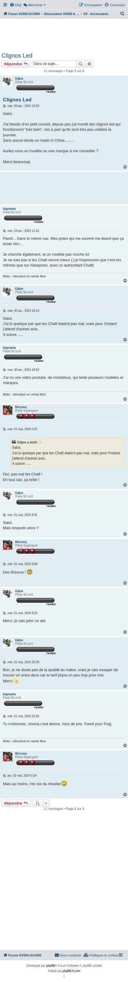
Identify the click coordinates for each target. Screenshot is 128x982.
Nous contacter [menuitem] (67, 955)
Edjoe (19, 78)
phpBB (50, 965)
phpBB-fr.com (72, 971)
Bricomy (21, 407)
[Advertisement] (64, 34)
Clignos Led (17, 55)
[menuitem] (15, 5)
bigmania (9, 208)
